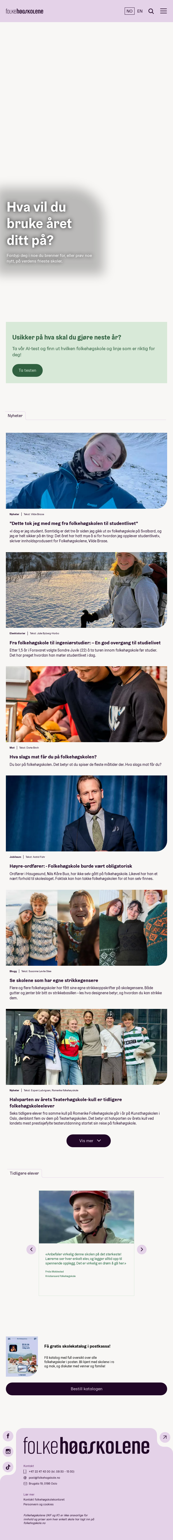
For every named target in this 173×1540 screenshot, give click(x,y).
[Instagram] (8, 1451)
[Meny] (163, 11)
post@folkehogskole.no (44, 1478)
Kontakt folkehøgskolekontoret (44, 1499)
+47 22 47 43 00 (40, 1471)
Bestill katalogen (87, 1389)
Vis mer (86, 1140)
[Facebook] (8, 1436)
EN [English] (140, 11)
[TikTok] (8, 1467)
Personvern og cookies (38, 1504)
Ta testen (27, 370)
